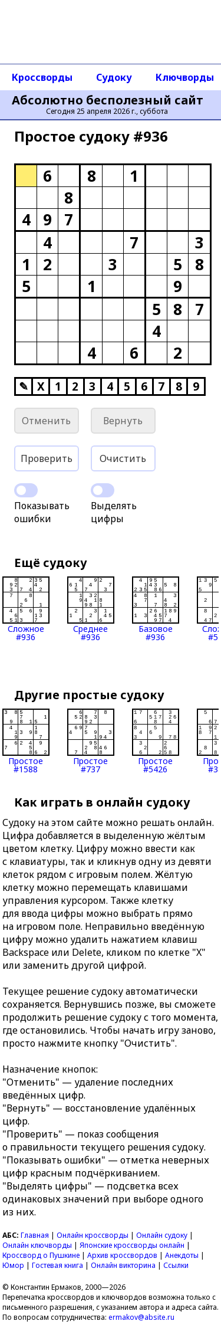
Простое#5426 (155, 741)
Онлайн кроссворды (92, 1235)
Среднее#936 (90, 608)
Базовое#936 (155, 608)
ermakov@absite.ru (141, 1317)
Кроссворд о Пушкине (41, 1255)
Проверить (46, 458)
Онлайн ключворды (37, 1245)
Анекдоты (182, 1255)
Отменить (46, 420)
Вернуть (123, 420)
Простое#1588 (26, 741)
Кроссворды (42, 77)
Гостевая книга (57, 1265)
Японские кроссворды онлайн (132, 1245)
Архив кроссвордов (122, 1255)
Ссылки (176, 1265)
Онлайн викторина (123, 1265)
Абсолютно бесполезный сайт (107, 100)
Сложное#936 (26, 608)
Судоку (114, 77)
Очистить (123, 458)
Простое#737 (90, 741)
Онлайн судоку (161, 1235)
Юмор (13, 1265)
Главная (35, 1235)
